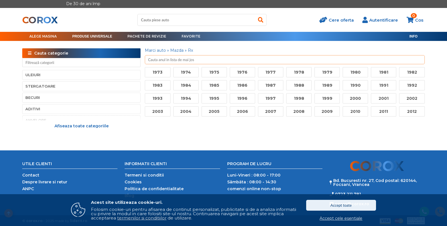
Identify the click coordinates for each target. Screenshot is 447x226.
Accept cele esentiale (341, 218)
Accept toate (341, 205)
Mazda (177, 50)
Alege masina (43, 36)
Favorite (191, 36)
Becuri (32, 97)
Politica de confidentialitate (154, 188)
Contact (30, 175)
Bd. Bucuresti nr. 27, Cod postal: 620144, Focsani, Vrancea (375, 182)
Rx (190, 50)
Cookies (133, 181)
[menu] (92, 36)
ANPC (28, 188)
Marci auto (155, 50)
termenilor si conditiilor (141, 218)
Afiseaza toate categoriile (81, 125)
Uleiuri (32, 74)
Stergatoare (40, 86)
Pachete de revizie (146, 36)
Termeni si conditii (144, 175)
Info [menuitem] (413, 36)
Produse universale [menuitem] (92, 36)
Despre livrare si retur (44, 181)
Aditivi (32, 109)
